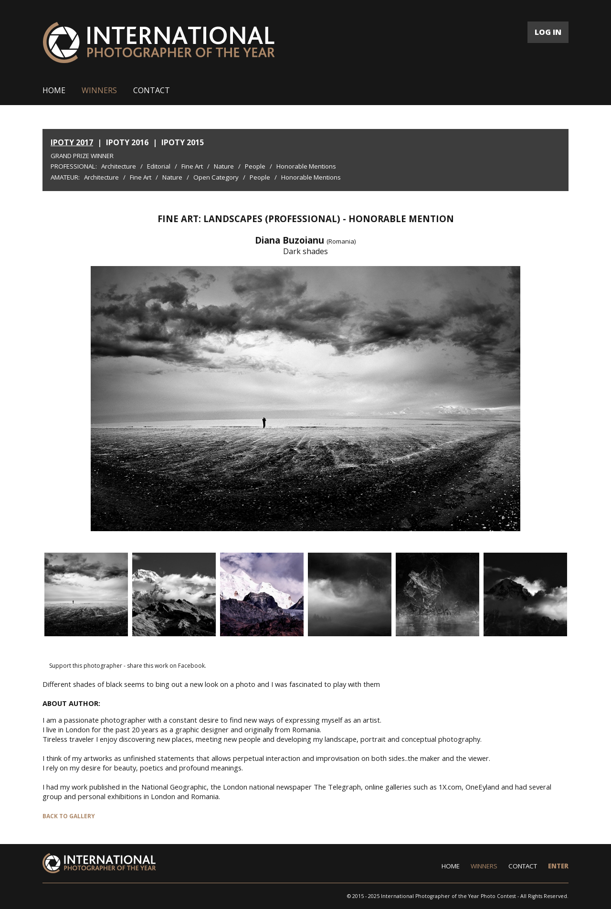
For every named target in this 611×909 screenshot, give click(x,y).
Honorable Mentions (306, 166)
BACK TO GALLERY (68, 816)
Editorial (158, 166)
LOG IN (548, 32)
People (255, 166)
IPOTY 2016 (127, 142)
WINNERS (99, 90)
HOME (53, 90)
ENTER (558, 866)
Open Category (216, 177)
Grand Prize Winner (82, 155)
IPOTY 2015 (182, 142)
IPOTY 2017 (72, 142)
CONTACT (151, 90)
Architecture (118, 166)
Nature (224, 166)
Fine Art (192, 166)
